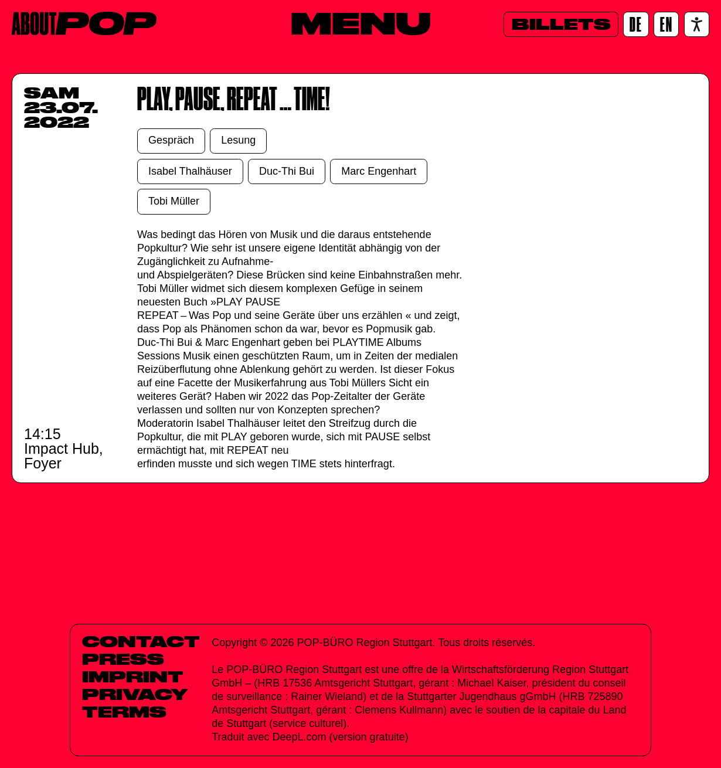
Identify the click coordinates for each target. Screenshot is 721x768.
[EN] (666, 24)
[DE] (636, 24)
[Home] (84, 23)
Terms (124, 712)
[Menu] (360, 23)
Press (123, 659)
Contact (141, 641)
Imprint (132, 676)
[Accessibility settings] (697, 24)
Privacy (135, 694)
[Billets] (561, 24)
